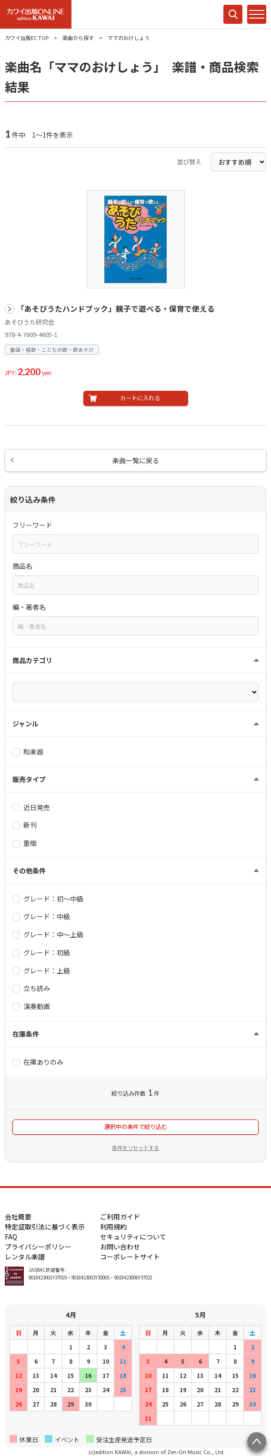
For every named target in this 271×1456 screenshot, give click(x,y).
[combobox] (135, 544)
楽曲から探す (78, 37)
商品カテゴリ (32, 660)
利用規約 (113, 1226)
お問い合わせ (120, 1246)
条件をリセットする (135, 1147)
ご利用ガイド (120, 1216)
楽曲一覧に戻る (135, 460)
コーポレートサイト (130, 1256)
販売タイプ (29, 779)
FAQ (11, 1236)
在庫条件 (25, 1034)
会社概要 (18, 1216)
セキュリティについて (133, 1236)
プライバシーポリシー (38, 1246)
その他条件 (29, 870)
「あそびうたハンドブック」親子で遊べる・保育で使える (116, 308)
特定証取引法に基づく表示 (45, 1226)
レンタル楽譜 (25, 1256)
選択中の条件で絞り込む (135, 1126)
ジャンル (25, 723)
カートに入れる (140, 398)
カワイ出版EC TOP (27, 37)
